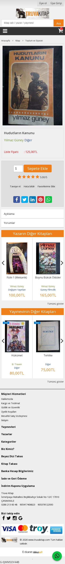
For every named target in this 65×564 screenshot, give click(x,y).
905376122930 (45, 504)
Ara (58, 23)
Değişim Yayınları (17, 289)
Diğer (17, 367)
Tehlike (48, 355)
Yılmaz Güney (17, 286)
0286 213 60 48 (9, 504)
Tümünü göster (55, 303)
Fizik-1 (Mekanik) (17, 277)
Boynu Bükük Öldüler (48, 277)
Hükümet (17, 355)
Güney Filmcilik (48, 289)
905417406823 (27, 504)
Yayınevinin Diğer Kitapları (32, 311)
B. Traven (17, 364)
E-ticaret (27, 552)
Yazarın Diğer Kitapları (32, 233)
